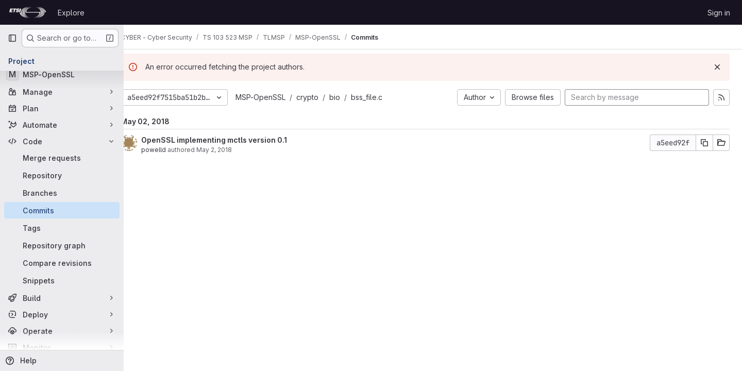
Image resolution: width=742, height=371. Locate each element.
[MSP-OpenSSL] (62, 74)
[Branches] (62, 192)
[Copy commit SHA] (704, 142)
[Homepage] (27, 12)
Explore (71, 12)
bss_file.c (382, 97)
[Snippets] (62, 280)
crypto (323, 97)
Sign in (718, 12)
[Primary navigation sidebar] (12, 38)
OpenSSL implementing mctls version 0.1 (229, 140)
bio (350, 97)
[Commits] (62, 210)
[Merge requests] (62, 157)
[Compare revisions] (62, 263)
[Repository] (62, 175)
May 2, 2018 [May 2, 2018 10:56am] (229, 150)
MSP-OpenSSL (276, 97)
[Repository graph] (62, 245)
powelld (169, 150)
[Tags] (62, 228)
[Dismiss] (717, 67)
